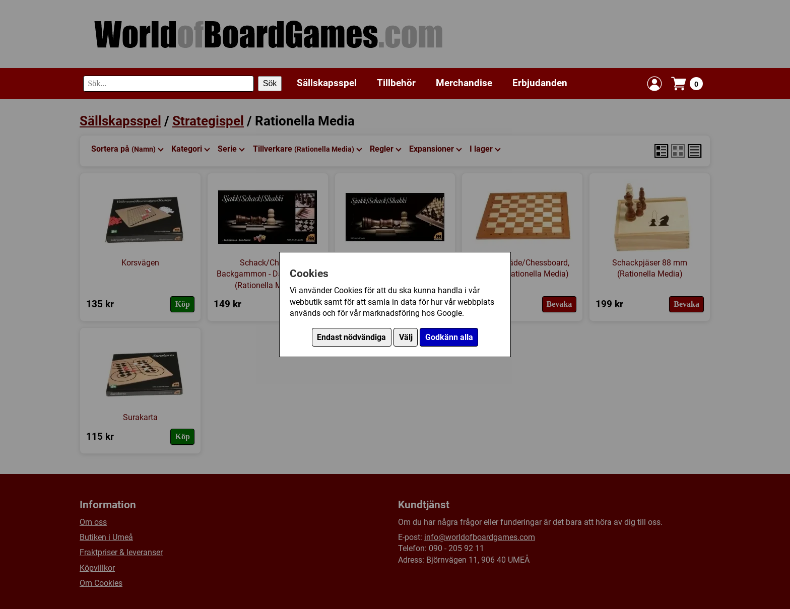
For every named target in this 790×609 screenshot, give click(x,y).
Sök (270, 83)
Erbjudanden (539, 83)
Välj (406, 337)
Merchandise (464, 83)
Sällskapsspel (327, 83)
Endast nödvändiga (351, 337)
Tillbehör (396, 83)
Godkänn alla (449, 337)
